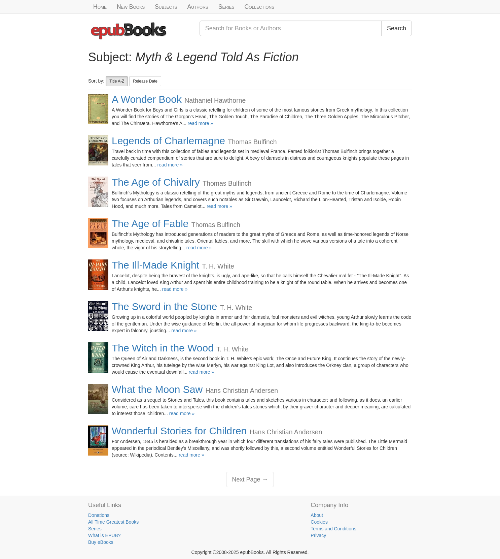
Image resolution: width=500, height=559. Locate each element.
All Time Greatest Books (113, 522)
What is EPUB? (104, 535)
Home (100, 6)
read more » (200, 123)
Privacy (318, 535)
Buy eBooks (100, 542)
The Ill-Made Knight (155, 265)
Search (396, 28)
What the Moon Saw (157, 389)
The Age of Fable (150, 223)
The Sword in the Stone (164, 306)
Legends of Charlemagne (168, 140)
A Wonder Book (147, 99)
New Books (131, 6)
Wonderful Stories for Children (179, 430)
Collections (260, 6)
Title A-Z (116, 81)
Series (226, 6)
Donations (98, 515)
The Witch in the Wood (163, 347)
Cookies (319, 522)
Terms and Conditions (333, 528)
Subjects (166, 6)
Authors (197, 6)
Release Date (145, 81)
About (317, 515)
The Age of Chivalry (156, 182)
